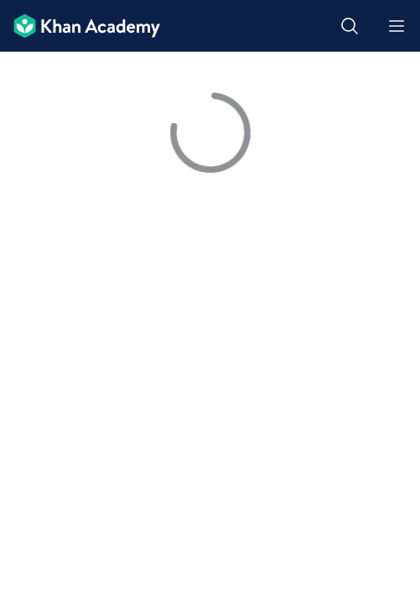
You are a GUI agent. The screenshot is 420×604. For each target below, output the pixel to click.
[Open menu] (396, 26)
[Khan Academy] (80, 26)
